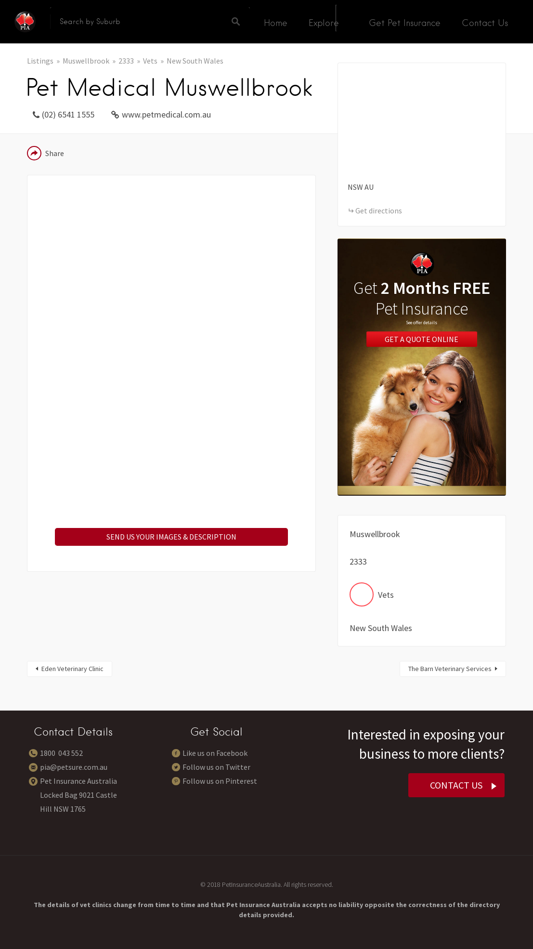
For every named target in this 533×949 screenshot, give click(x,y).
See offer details (421, 322)
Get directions (378, 210)
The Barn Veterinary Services (450, 668)
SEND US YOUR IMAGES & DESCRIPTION (171, 536)
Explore (324, 23)
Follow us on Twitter (216, 767)
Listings (40, 61)
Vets (150, 61)
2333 (126, 61)
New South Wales (195, 61)
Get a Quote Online (421, 339)
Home (275, 23)
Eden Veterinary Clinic (72, 668)
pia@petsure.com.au (73, 767)
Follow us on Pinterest (219, 781)
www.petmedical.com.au (166, 114)
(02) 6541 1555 (68, 114)
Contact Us (485, 23)
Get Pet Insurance (405, 23)
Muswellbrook (86, 61)
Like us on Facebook (214, 753)
